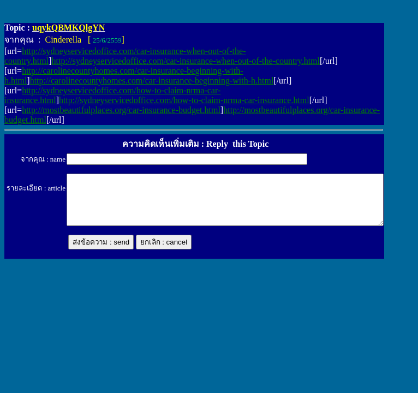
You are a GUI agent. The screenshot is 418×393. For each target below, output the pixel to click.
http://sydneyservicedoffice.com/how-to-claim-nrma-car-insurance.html (184, 100)
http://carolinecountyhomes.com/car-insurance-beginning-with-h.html (152, 80)
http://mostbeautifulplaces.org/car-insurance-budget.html (121, 110)
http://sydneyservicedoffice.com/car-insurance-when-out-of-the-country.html (186, 61)
